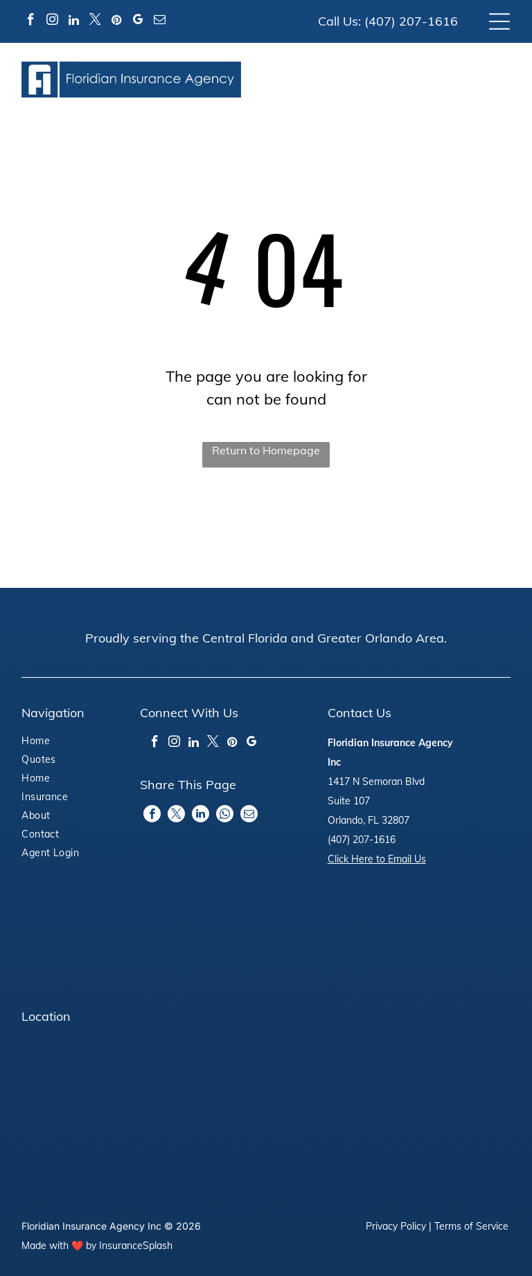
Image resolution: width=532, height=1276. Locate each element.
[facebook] (30, 22)
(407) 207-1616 (411, 21)
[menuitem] (60, 742)
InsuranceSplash (135, 1245)
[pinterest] (116, 22)
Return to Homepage (266, 450)
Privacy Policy (396, 1226)
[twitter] (95, 22)
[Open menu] (499, 21)
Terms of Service (471, 1226)
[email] (159, 22)
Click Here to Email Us (377, 859)
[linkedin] (73, 22)
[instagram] (52, 22)
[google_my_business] (138, 22)
